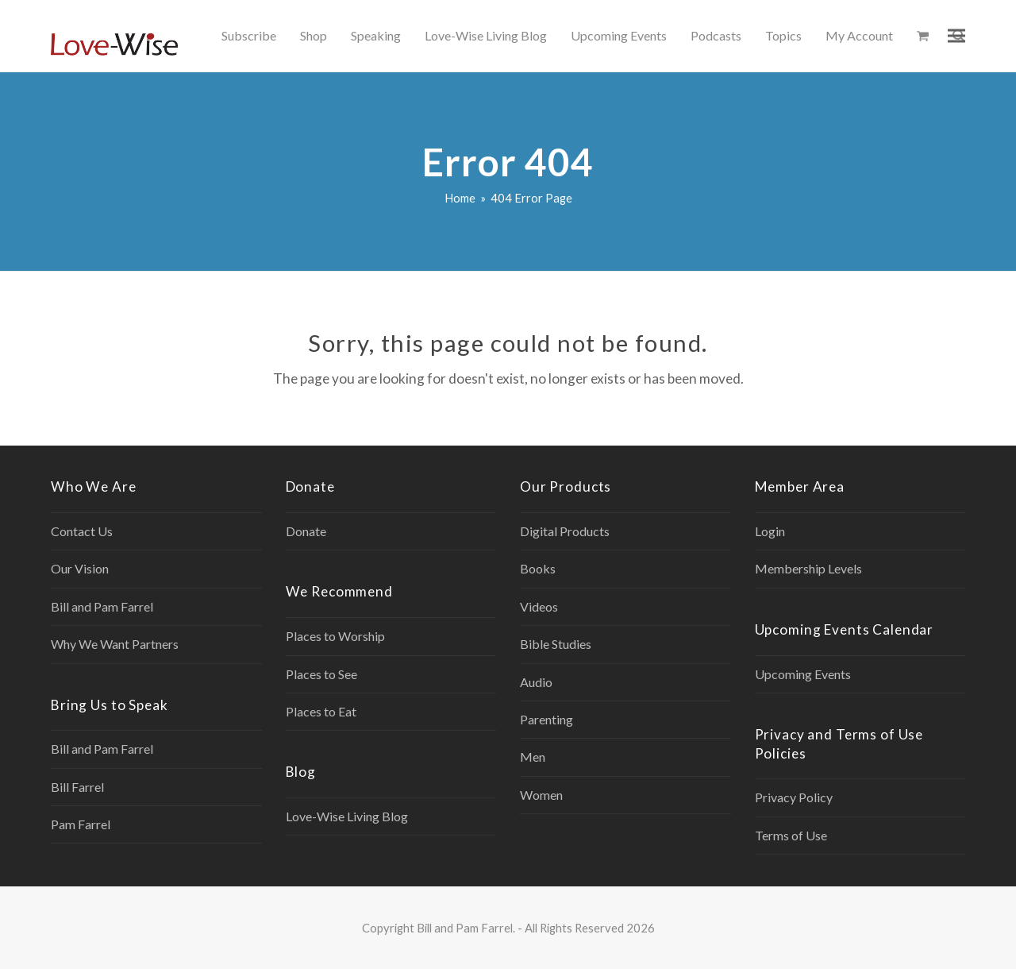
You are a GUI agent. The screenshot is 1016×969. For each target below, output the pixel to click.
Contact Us (82, 531)
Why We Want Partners (115, 643)
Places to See (321, 673)
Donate (306, 531)
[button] (923, 36)
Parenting (546, 719)
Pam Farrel (80, 824)
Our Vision (80, 568)
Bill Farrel (77, 786)
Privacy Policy (794, 797)
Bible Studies (555, 643)
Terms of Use (791, 835)
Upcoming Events (803, 673)
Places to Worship (335, 635)
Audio (536, 681)
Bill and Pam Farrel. (466, 928)
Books (538, 568)
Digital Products (565, 531)
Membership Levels (808, 568)
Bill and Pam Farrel (102, 606)
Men (532, 756)
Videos (539, 606)
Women (541, 794)
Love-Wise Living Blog (347, 816)
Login (770, 531)
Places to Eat (321, 711)
